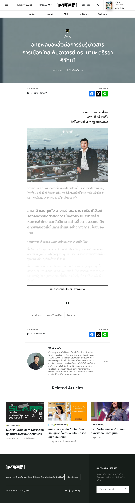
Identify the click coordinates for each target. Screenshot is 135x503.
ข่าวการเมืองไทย (35, 315)
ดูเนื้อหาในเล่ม (119, 8)
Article (33, 14)
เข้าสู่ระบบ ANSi (45, 5)
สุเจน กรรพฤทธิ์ (70, 441)
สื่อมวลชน (71, 315)
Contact (56, 477)
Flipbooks (102, 14)
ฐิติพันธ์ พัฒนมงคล (30, 438)
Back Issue (86, 5)
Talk (67, 36)
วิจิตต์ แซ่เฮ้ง (54, 348)
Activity (50, 14)
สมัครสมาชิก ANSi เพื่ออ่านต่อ (67, 289)
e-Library (84, 14)
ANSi (67, 14)
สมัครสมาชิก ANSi (24, 5)
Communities (13, 425)
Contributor (46, 477)
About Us (10, 477)
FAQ (62, 477)
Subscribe (26, 477)
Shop (18, 477)
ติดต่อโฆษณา (73, 477)
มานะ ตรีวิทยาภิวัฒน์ (54, 315)
